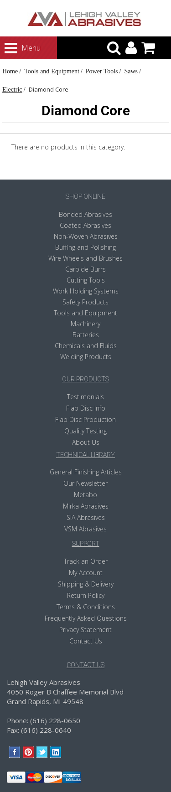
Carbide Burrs (85, 269)
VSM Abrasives (85, 529)
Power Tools (102, 71)
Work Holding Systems (86, 291)
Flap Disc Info (85, 408)
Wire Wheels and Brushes (85, 258)
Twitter (42, 752)
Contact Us (85, 641)
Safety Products (85, 302)
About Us (85, 442)
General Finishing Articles (86, 472)
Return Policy (85, 595)
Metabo (85, 494)
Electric (12, 89)
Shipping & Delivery (86, 584)
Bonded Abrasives (85, 214)
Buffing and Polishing (85, 247)
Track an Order (86, 561)
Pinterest (28, 752)
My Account (86, 572)
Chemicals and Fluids (86, 345)
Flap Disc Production (85, 419)
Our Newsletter (85, 483)
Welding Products (85, 356)
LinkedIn (56, 752)
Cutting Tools (86, 280)
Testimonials (85, 396)
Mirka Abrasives (86, 506)
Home (10, 71)
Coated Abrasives (85, 225)
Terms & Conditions (86, 606)
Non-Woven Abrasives (86, 236)
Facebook (15, 752)
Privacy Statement (85, 629)
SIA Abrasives (86, 517)
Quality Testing (85, 431)
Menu (14, 48)
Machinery (85, 323)
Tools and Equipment (51, 71)
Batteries (86, 334)
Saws (131, 71)
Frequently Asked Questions (86, 618)
